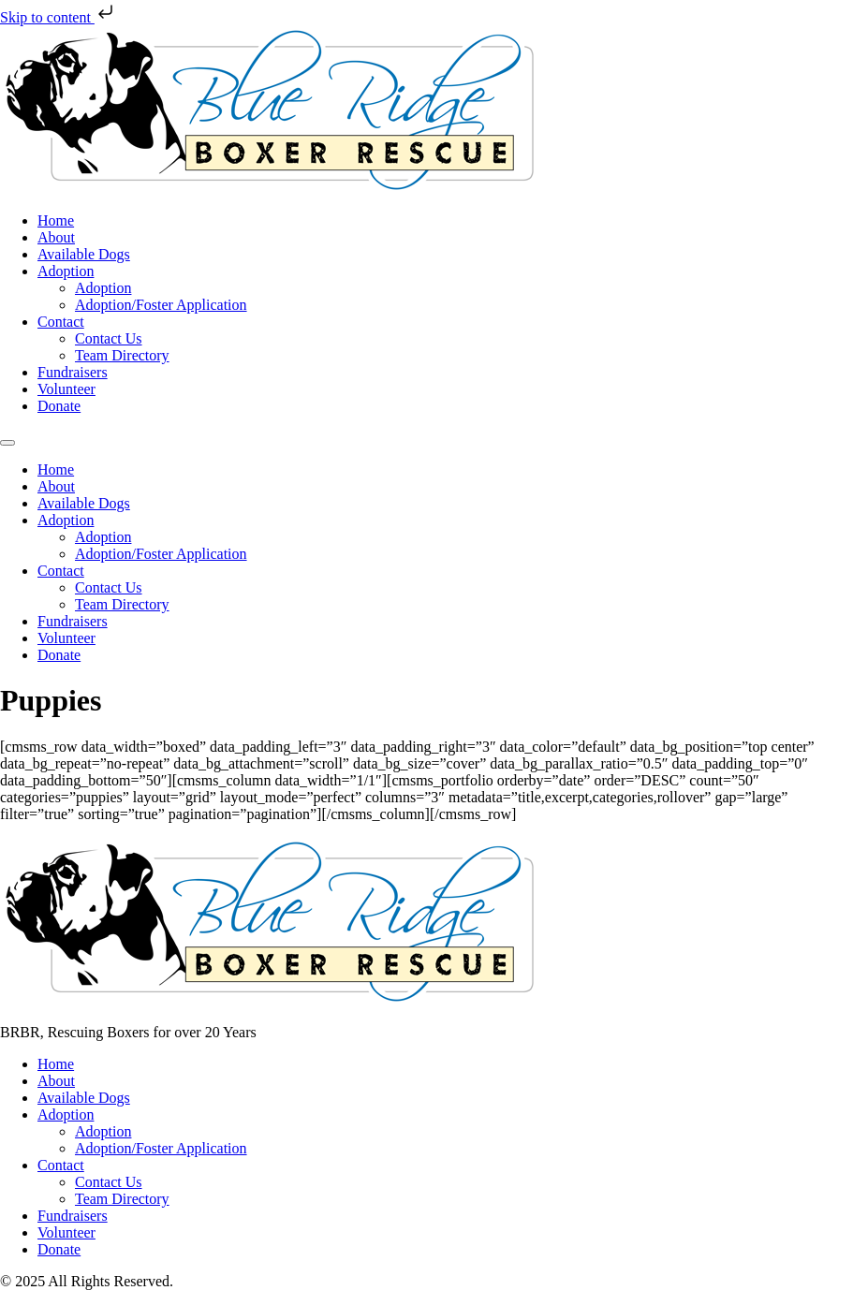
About (56, 237)
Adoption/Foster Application (161, 305)
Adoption (65, 271)
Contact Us (108, 338)
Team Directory (122, 355)
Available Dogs (83, 254)
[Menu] (7, 443)
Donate (59, 406)
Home (55, 220)
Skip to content (58, 17)
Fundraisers (72, 372)
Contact (60, 322)
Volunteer (66, 389)
